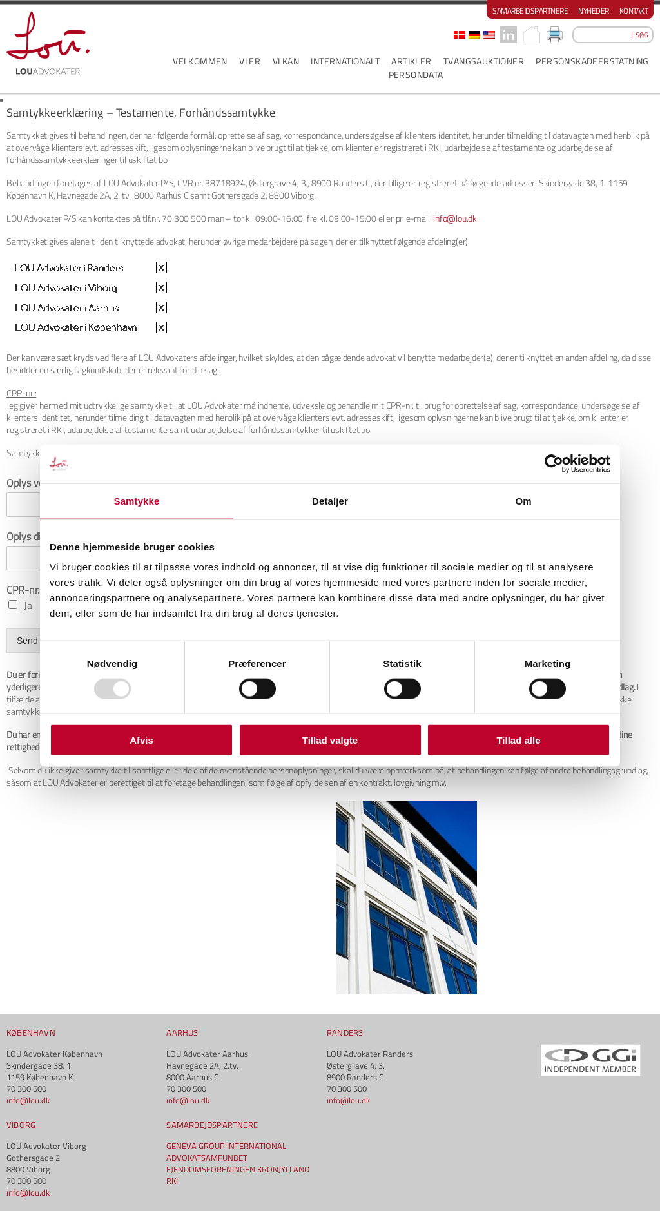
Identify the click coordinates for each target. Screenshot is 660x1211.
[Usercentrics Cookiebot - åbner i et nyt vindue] (554, 463)
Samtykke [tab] (137, 500)
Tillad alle (518, 740)
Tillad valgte (330, 740)
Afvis (141, 740)
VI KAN (286, 61)
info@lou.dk (455, 218)
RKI (172, 1180)
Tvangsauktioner (483, 61)
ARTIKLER (411, 61)
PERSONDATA (416, 74)
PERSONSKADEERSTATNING (592, 61)
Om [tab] (523, 500)
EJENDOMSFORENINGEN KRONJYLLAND (237, 1169)
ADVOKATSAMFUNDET (207, 1157)
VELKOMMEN (200, 61)
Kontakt (633, 11)
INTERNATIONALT (345, 61)
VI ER (249, 61)
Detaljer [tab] (330, 500)
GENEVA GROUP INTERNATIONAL (226, 1145)
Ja (28, 605)
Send (27, 640)
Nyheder (593, 11)
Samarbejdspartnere (530, 11)
